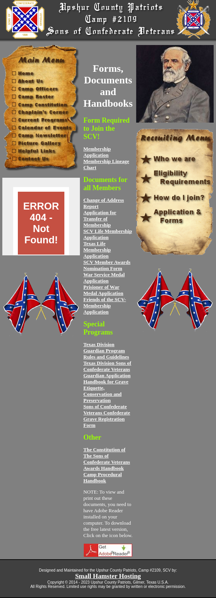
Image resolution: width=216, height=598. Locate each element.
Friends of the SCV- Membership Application (104, 305)
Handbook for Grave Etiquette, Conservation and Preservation (105, 391)
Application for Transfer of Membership (99, 219)
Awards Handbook (103, 468)
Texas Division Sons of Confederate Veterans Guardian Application (107, 369)
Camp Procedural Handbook (102, 477)
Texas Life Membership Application (97, 250)
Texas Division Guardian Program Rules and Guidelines (106, 350)
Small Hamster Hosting (108, 576)
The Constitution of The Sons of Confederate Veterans (106, 456)
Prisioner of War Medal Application (103, 290)
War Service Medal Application (104, 278)
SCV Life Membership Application (107, 234)
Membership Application (97, 152)
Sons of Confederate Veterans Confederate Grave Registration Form (106, 416)
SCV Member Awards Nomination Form (106, 265)
